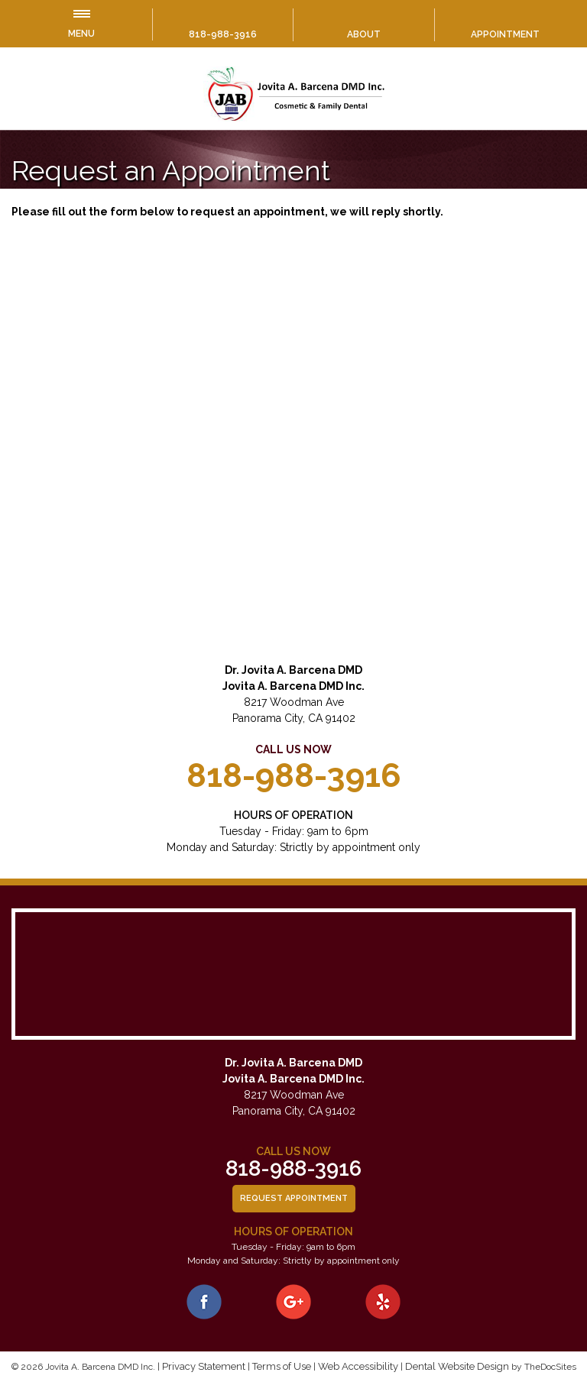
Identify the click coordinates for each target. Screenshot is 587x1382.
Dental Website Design (457, 1366)
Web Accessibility (358, 1366)
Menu (81, 24)
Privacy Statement (203, 1366)
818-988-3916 (223, 34)
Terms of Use (281, 1366)
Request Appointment (294, 1198)
